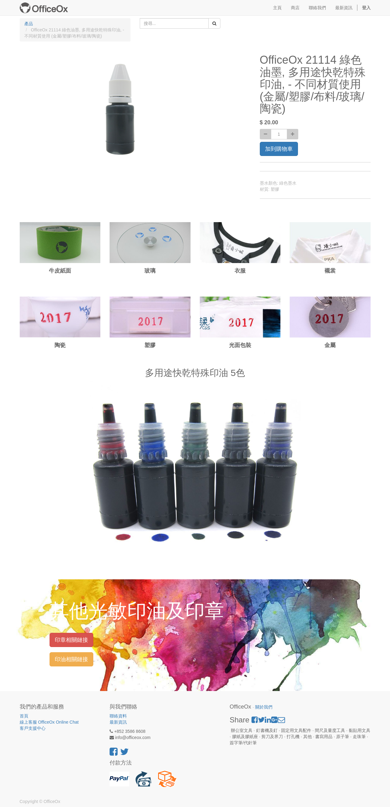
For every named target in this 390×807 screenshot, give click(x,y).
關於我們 (263, 707)
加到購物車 (279, 149)
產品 (28, 23)
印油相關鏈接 (71, 659)
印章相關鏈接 (71, 640)
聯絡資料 (118, 715)
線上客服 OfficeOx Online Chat (49, 722)
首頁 (24, 715)
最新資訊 (118, 722)
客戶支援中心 (33, 728)
